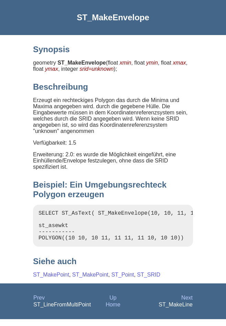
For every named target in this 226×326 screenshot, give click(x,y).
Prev (39, 304)
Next (187, 304)
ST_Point (122, 281)
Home (113, 311)
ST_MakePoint (51, 281)
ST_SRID (148, 281)
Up (112, 304)
